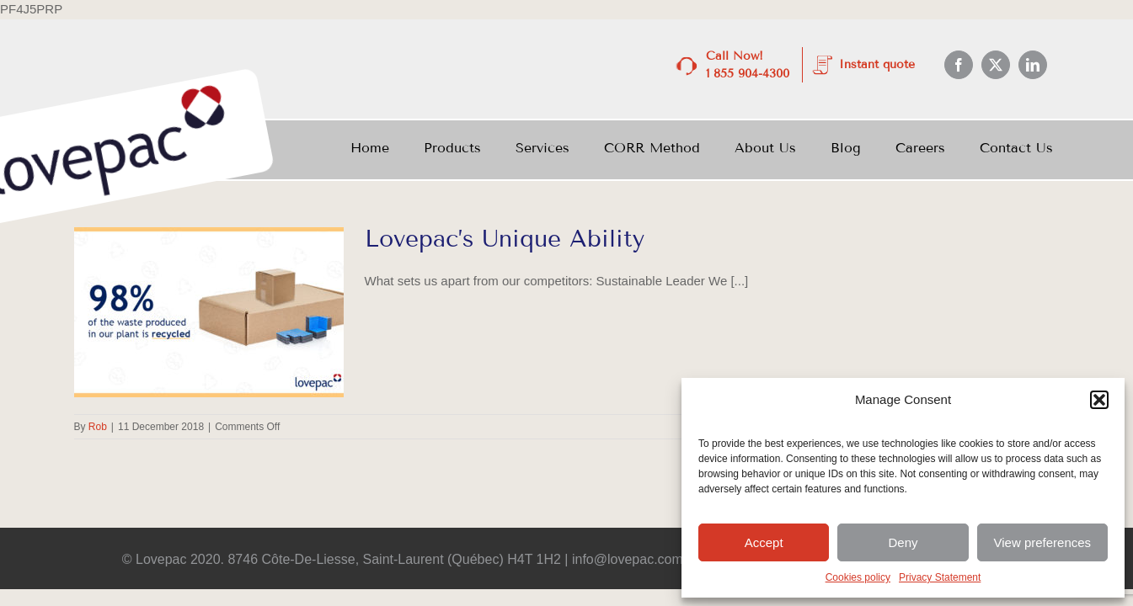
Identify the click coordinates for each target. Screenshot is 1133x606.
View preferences (1043, 542)
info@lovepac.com (628, 559)
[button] (1099, 399)
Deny (902, 542)
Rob (97, 427)
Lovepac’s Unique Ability (509, 238)
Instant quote (877, 64)
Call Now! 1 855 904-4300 (747, 65)
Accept (764, 542)
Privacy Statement (940, 577)
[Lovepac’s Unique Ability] (209, 312)
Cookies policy (858, 577)
